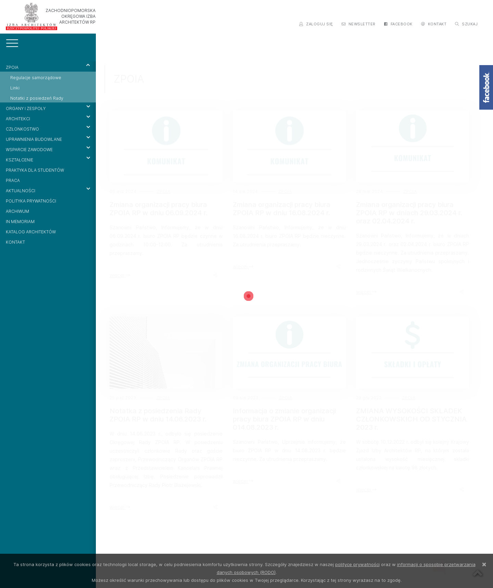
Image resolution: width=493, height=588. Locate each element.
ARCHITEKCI (48, 117)
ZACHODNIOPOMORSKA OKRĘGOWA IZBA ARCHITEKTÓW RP (71, 16)
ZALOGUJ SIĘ (316, 24)
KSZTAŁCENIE (48, 159)
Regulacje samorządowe (35, 77)
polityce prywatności (357, 564)
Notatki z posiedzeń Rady (36, 98)
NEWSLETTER (359, 24)
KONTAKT (15, 242)
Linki (15, 87)
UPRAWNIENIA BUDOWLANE (48, 138)
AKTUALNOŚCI (48, 189)
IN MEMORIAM (20, 221)
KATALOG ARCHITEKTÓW (31, 231)
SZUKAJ (466, 24)
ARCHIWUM (17, 211)
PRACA (13, 180)
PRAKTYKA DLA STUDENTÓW (35, 170)
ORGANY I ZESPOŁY (48, 107)
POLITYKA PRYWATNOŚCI (31, 201)
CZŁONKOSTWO (48, 128)
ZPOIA (48, 66)
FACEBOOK (398, 24)
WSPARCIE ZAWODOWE (48, 148)
